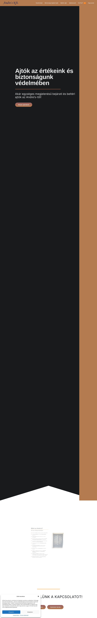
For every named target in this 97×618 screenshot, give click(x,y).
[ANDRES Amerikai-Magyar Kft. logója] (10, 2)
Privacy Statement (24, 615)
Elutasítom (30, 612)
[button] (38, 596)
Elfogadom (11, 612)
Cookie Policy (16, 615)
